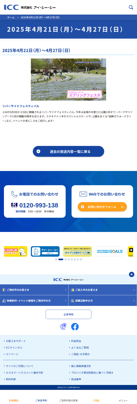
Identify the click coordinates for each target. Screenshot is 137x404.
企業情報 (68, 314)
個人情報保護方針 (81, 366)
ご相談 (95, 400)
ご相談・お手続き (80, 354)
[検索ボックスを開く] (131, 7)
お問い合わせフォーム (102, 207)
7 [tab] (77, 259)
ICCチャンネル (14, 347)
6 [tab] (74, 259)
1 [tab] (56, 259)
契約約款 (11, 379)
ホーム (11, 17)
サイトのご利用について (19, 366)
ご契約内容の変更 (68, 400)
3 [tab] (65, 259)
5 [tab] (71, 259)
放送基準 (76, 379)
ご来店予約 (41, 400)
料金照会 (76, 341)
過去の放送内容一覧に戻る (70, 151)
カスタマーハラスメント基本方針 (24, 372)
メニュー (123, 400)
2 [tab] (59, 259)
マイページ (12, 354)
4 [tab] (68, 259)
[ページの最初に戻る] (131, 274)
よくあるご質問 (80, 347)
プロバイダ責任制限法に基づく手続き (92, 372)
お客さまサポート (16, 341)
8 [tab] (81, 259)
